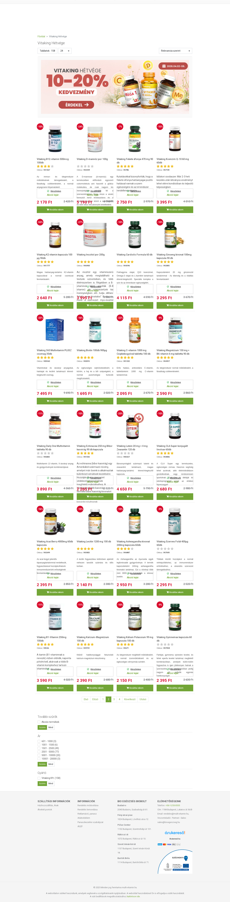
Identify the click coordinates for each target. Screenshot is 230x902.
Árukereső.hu (174, 839)
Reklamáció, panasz (87, 813)
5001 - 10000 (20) (51, 755)
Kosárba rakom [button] (55, 210)
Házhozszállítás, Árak (48, 805)
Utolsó (143, 699)
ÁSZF (80, 826)
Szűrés (42, 727)
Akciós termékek (50, 722)
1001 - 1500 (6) (50, 744)
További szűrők (47, 716)
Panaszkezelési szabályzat (90, 822)
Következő (129, 699)
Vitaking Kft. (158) (51, 778)
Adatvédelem (84, 818)
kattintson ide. (133, 896)
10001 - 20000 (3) (51, 758)
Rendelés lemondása (88, 809)
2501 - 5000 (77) (50, 751)
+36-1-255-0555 (173, 805)
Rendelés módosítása (88, 805)
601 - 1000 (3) (49, 741)
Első (86, 699)
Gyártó (42, 773)
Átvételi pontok (45, 809)
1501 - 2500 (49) (50, 748)
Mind (50, 727)
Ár (39, 736)
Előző (95, 699)
